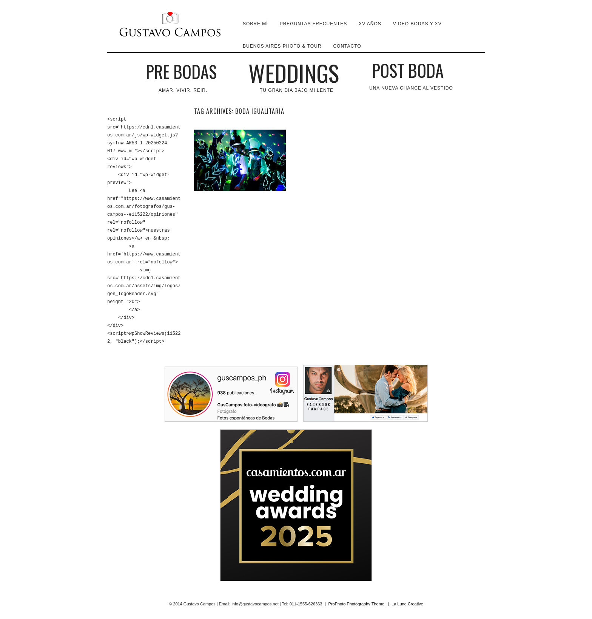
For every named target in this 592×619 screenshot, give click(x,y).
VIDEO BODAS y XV (417, 24)
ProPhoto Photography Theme (356, 604)
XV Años (370, 24)
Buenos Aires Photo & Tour (282, 46)
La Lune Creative (407, 604)
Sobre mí (255, 24)
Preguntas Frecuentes (313, 24)
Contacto (347, 46)
